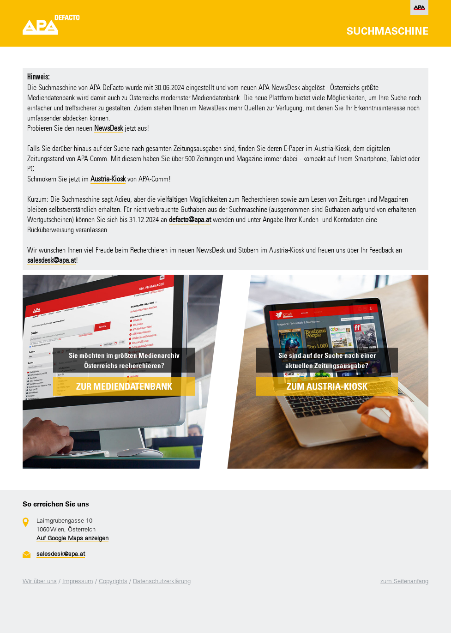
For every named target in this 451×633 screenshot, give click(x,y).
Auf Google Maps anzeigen (72, 538)
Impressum (77, 581)
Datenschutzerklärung (162, 581)
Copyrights (113, 581)
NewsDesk (108, 128)
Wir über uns (40, 581)
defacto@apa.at (190, 219)
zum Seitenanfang (404, 581)
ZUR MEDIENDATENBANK (124, 386)
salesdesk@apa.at (51, 260)
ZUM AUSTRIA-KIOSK (327, 386)
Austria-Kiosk (108, 179)
